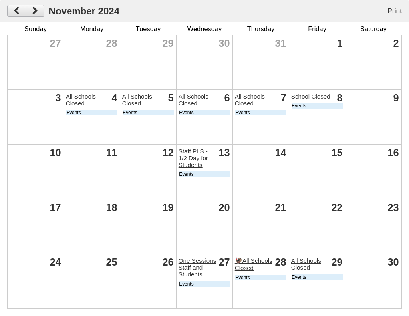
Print (394, 11)
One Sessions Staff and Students (197, 267)
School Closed (310, 96)
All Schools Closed (81, 100)
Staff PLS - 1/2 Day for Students (193, 158)
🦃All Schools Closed (253, 264)
